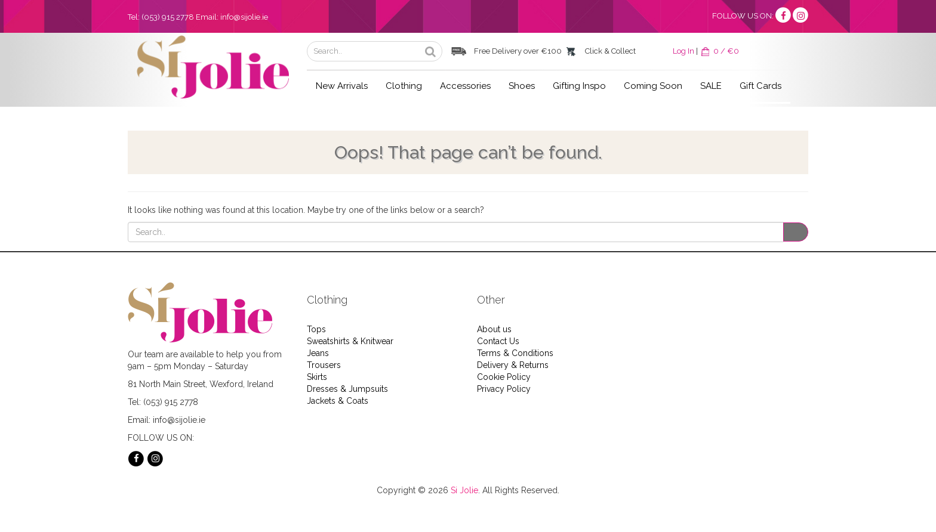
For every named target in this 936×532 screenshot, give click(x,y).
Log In (683, 51)
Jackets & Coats (337, 401)
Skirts (317, 377)
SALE (711, 86)
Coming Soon (653, 86)
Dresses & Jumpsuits (347, 389)
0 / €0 (719, 51)
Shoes (522, 86)
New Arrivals (342, 86)
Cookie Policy (504, 377)
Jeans (318, 353)
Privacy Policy (504, 389)
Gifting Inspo (579, 86)
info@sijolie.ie (244, 17)
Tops (316, 329)
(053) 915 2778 (167, 17)
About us (494, 329)
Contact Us (498, 341)
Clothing (404, 86)
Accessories (465, 86)
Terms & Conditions (515, 353)
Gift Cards (760, 86)
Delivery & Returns (513, 365)
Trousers (324, 365)
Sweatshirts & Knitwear (350, 341)
